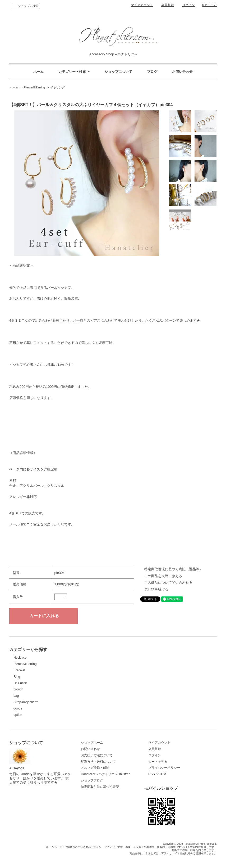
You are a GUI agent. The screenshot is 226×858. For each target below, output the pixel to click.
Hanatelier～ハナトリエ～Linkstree (105, 774)
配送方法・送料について (98, 761)
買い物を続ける (156, 589)
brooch (18, 689)
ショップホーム (92, 742)
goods (17, 708)
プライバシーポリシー (164, 768)
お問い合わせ (182, 72)
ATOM (161, 774)
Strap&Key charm (25, 702)
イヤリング (57, 87)
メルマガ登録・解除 (95, 768)
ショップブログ (92, 780)
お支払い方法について (97, 755)
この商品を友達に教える (163, 576)
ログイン (188, 5)
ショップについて (118, 72)
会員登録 (167, 5)
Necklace (19, 657)
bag (16, 696)
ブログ (152, 72)
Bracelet (19, 670)
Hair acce (20, 683)
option (17, 715)
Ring (16, 677)
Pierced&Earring (34, 87)
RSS (151, 774)
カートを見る (157, 761)
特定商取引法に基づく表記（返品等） (173, 569)
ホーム (38, 72)
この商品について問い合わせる (168, 583)
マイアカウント (142, 5)
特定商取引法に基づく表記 (100, 787)
